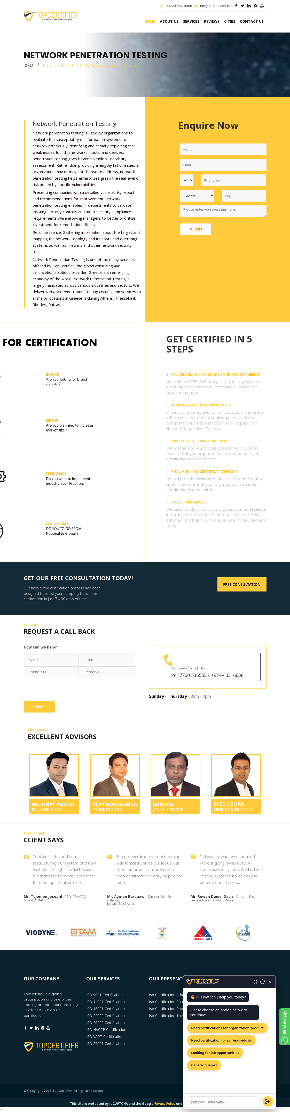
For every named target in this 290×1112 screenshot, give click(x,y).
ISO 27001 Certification (105, 1043)
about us (169, 21)
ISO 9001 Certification (104, 994)
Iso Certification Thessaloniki (173, 1015)
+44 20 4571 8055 (178, 6)
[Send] (268, 1101)
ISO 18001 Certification (105, 1008)
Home (149, 21)
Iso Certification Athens (168, 994)
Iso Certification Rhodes (169, 1008)
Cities (229, 21)
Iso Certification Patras (168, 1001)
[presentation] (63, 688)
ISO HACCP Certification (106, 1029)
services (191, 21)
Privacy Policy (164, 1103)
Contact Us (252, 21)
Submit (196, 229)
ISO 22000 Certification (105, 1015)
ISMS (29, 65)
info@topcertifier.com (213, 6)
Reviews (212, 21)
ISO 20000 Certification (105, 1022)
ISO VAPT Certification (104, 1036)
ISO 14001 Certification (105, 1001)
